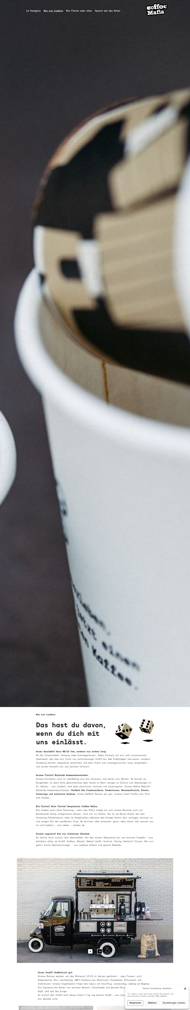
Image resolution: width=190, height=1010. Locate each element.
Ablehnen (152, 1003)
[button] (185, 988)
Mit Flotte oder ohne (79, 11)
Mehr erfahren (161, 996)
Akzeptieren (135, 1003)
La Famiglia (33, 11)
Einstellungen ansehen (174, 1003)
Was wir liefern (53, 11)
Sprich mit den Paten (107, 11)
